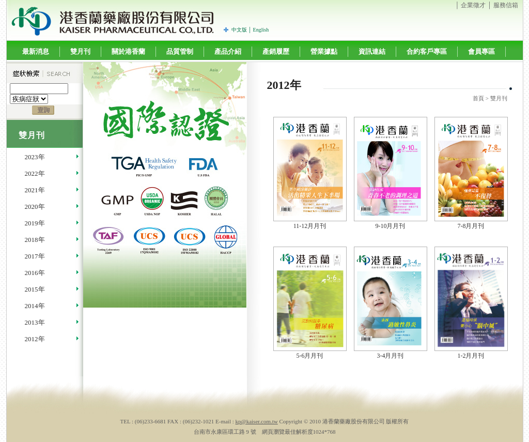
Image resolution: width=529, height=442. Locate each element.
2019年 (35, 223)
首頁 (478, 98)
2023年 (35, 157)
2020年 (35, 206)
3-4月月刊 (390, 355)
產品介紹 (227, 51)
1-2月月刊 (471, 355)
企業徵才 (473, 5)
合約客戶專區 (427, 51)
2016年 (35, 273)
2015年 (35, 289)
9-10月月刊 (391, 226)
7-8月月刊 (471, 226)
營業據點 (323, 51)
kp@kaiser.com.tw (257, 421)
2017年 (35, 256)
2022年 (35, 173)
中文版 (239, 30)
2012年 (35, 339)
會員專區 (481, 51)
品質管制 (179, 51)
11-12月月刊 (309, 226)
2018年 (35, 239)
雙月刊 (80, 51)
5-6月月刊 (310, 355)
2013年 (35, 322)
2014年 (35, 306)
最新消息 (35, 51)
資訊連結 (372, 51)
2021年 (35, 190)
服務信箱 (505, 5)
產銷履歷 (275, 51)
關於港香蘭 (128, 51)
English (261, 30)
